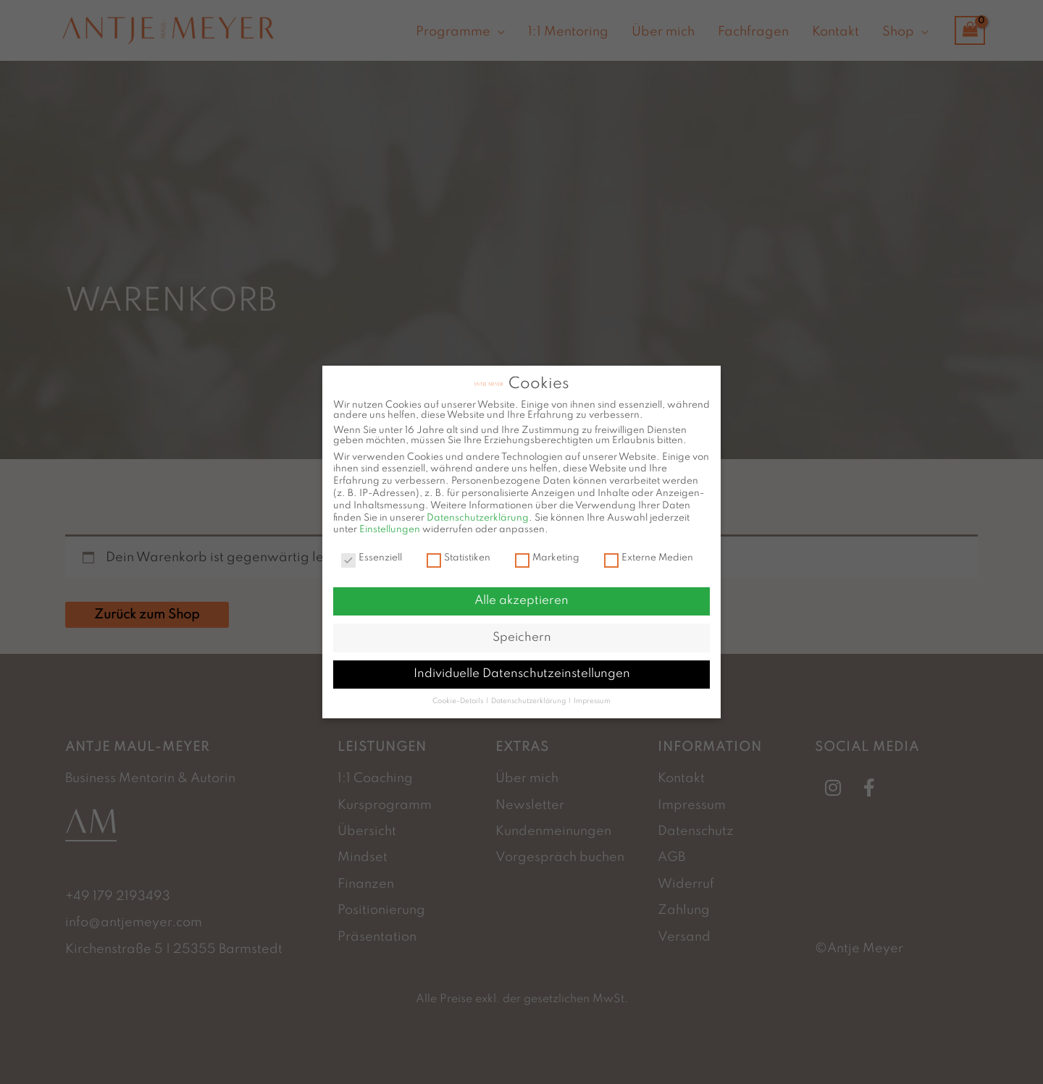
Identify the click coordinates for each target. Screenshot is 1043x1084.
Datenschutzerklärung (478, 512)
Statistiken (458, 552)
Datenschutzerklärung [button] (529, 695)
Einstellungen (389, 524)
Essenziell (371, 552)
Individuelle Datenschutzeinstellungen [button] (522, 668)
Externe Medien (648, 552)
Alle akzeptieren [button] (521, 595)
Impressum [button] (592, 695)
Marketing (547, 552)
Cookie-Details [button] (458, 695)
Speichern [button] (522, 631)
